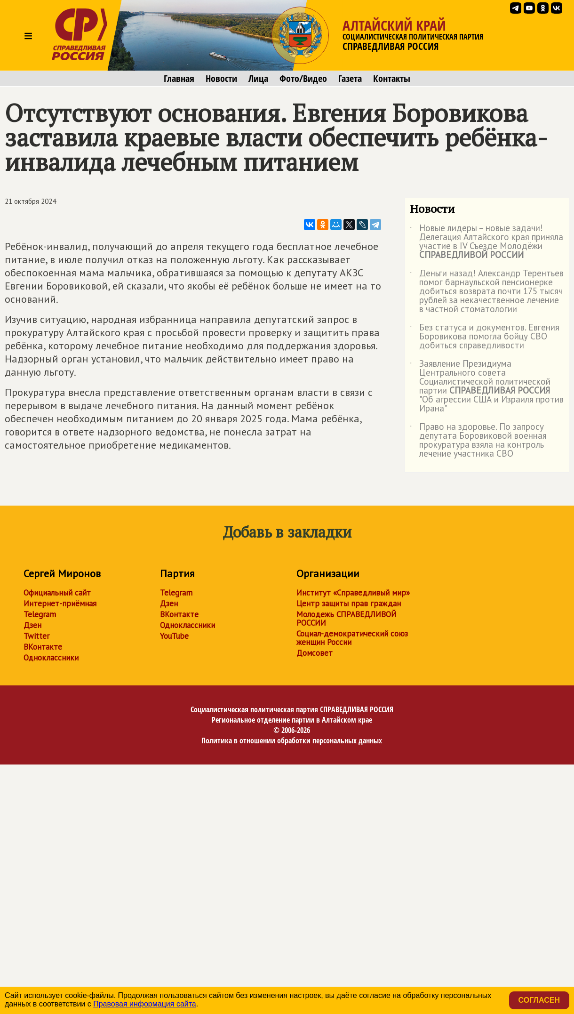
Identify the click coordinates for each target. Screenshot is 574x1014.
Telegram (40, 614)
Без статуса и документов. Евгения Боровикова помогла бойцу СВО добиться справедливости (484, 337)
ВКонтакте (43, 647)
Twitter (36, 636)
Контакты (391, 78)
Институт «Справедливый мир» (353, 592)
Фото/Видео (303, 78)
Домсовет (314, 653)
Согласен (539, 1000)
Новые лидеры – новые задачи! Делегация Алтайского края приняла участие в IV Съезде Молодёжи (486, 242)
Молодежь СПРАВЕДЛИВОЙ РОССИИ (346, 618)
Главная (179, 78)
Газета (350, 78)
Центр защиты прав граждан (348, 603)
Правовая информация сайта (144, 1004)
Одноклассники (51, 657)
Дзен (32, 625)
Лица (258, 78)
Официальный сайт (57, 592)
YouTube (174, 636)
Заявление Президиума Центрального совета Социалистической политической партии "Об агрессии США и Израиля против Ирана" (487, 386)
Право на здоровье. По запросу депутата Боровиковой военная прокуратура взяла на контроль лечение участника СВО (478, 440)
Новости (221, 78)
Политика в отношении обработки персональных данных (291, 740)
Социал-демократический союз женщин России (352, 637)
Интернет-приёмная (60, 603)
